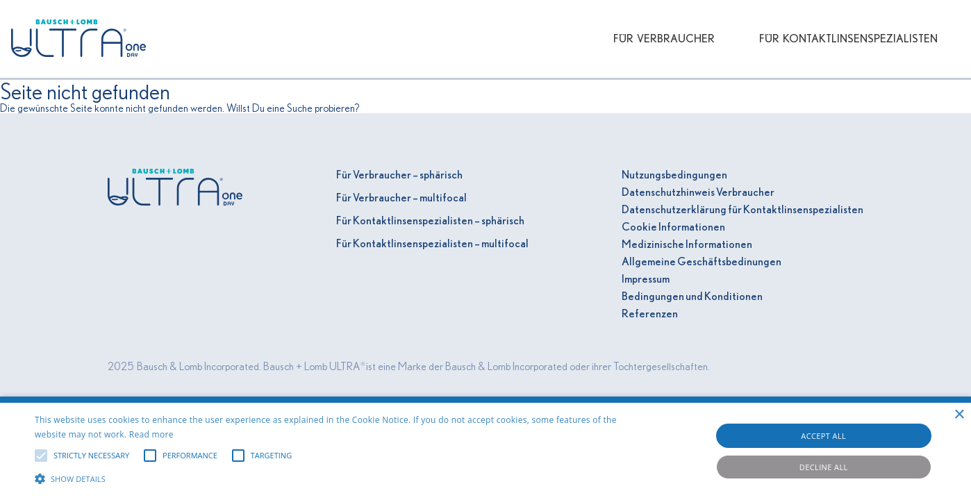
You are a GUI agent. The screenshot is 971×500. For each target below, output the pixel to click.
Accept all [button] (823, 436)
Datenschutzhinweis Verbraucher (698, 192)
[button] (328, 477)
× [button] (959, 415)
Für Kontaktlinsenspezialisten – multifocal (432, 243)
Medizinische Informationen (687, 244)
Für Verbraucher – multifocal (401, 197)
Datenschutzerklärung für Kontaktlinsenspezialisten (742, 209)
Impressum (646, 279)
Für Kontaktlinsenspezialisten (848, 38)
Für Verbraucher (664, 38)
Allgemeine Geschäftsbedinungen (701, 261)
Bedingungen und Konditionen (692, 296)
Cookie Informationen (673, 227)
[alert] (485, 448)
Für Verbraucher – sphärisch (399, 175)
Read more (151, 434)
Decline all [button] (823, 467)
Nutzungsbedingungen (674, 175)
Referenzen (650, 313)
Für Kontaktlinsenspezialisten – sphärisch (430, 220)
